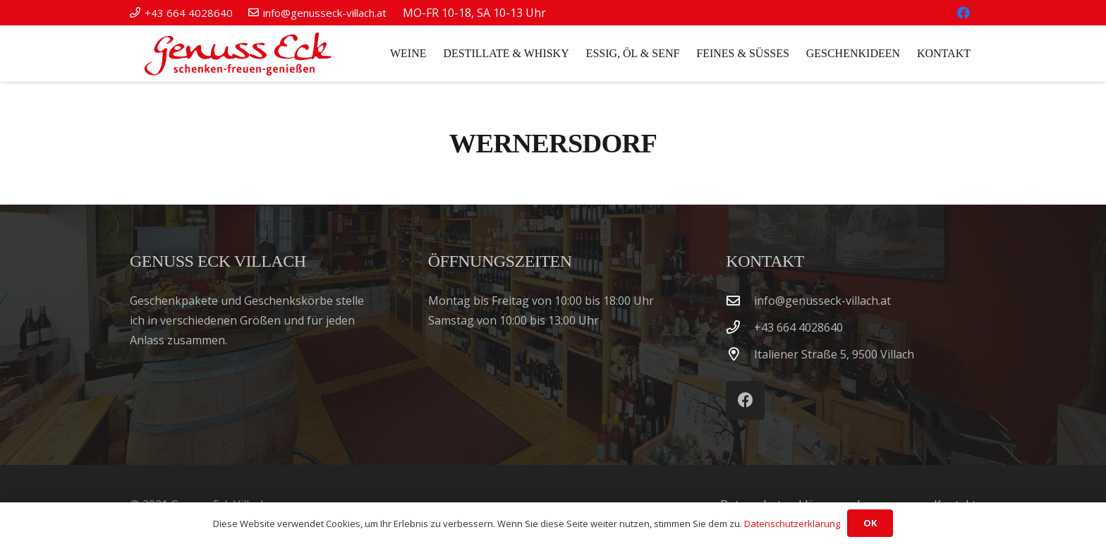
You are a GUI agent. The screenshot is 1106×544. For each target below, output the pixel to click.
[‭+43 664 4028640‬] (740, 327)
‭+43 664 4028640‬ (798, 327)
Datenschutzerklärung (792, 523)
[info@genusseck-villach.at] (740, 300)
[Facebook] (963, 12)
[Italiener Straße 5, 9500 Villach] (740, 354)
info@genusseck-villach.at (822, 300)
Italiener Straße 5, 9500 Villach (834, 354)
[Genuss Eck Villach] (235, 53)
